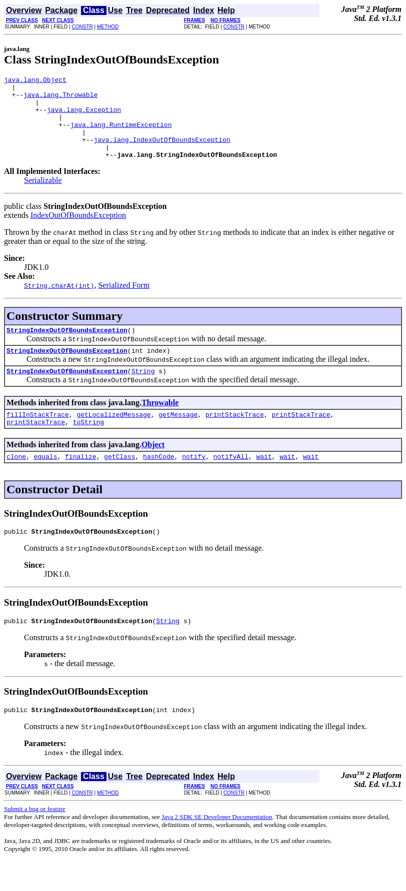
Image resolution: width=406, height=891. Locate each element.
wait (264, 481)
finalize (80, 481)
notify (194, 481)
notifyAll (231, 481)
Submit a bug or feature (35, 839)
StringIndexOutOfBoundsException (67, 347)
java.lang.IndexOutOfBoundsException (162, 152)
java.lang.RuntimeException (121, 134)
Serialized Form (124, 301)
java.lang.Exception (84, 116)
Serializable (43, 196)
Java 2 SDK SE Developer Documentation (217, 847)
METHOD (107, 26)
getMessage (178, 436)
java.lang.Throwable (61, 98)
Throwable (160, 423)
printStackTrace (235, 436)
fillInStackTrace (37, 436)
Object (153, 468)
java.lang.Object (35, 80)
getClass (119, 481)
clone (16, 481)
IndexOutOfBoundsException (78, 231)
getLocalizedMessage (113, 436)
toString (88, 445)
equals (46, 481)
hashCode (158, 481)
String (143, 391)
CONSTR (82, 26)
